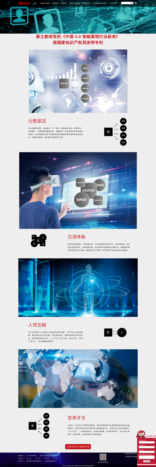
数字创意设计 (86, 3)
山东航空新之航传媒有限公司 (34, 461)
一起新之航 (112, 3)
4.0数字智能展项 (74, 3)
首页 (35, 3)
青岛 (57, 458)
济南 (48, 458)
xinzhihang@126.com (48, 455)
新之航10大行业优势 (100, 3)
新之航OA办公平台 (131, 453)
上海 (39, 458)
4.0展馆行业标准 (45, 3)
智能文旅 (64, 3)
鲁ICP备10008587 (89, 466)
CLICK (146, 461)
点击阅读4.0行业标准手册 (78, 447)
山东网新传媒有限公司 (51, 461)
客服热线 (20, 455)
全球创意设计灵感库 (131, 456)
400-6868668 (32, 455)
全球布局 (20, 458)
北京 (30, 458)
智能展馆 (55, 3)
